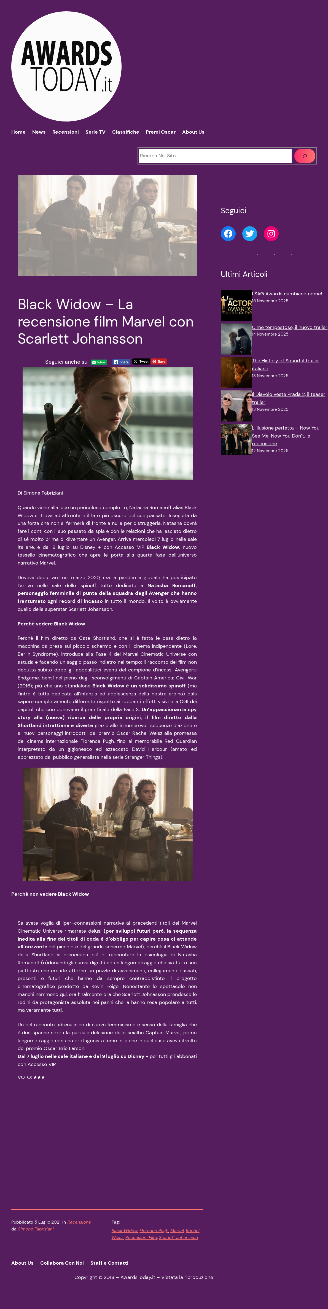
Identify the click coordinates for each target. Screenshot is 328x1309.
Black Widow (125, 1238)
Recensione (79, 1229)
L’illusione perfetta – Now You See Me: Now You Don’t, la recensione (285, 436)
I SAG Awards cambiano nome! (287, 293)
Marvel (177, 1238)
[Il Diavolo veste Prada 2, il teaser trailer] (236, 407)
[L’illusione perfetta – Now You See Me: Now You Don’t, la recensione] (236, 441)
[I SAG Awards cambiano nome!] (236, 306)
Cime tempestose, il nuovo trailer (289, 327)
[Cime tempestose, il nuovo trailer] (236, 340)
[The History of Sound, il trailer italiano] (236, 373)
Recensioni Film (141, 1245)
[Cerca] (304, 156)
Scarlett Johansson (178, 1245)
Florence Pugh (153, 1238)
